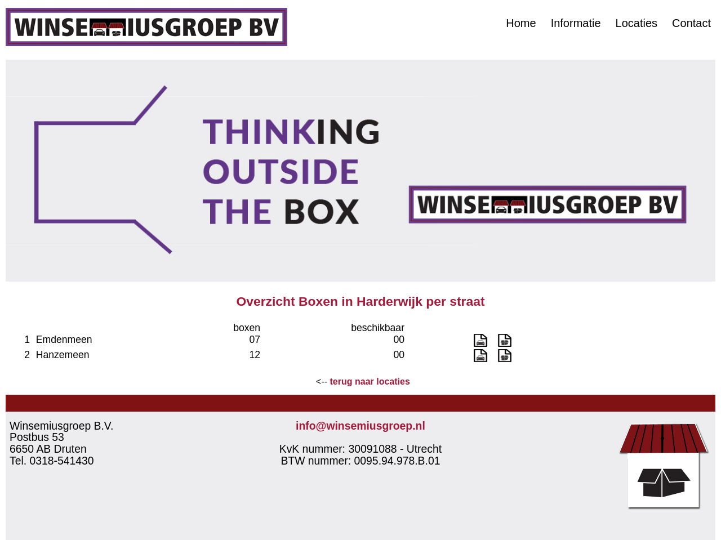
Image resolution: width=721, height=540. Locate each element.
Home (521, 23)
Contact (691, 23)
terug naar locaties (370, 381)
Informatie (576, 23)
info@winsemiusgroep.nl (360, 425)
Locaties (637, 23)
